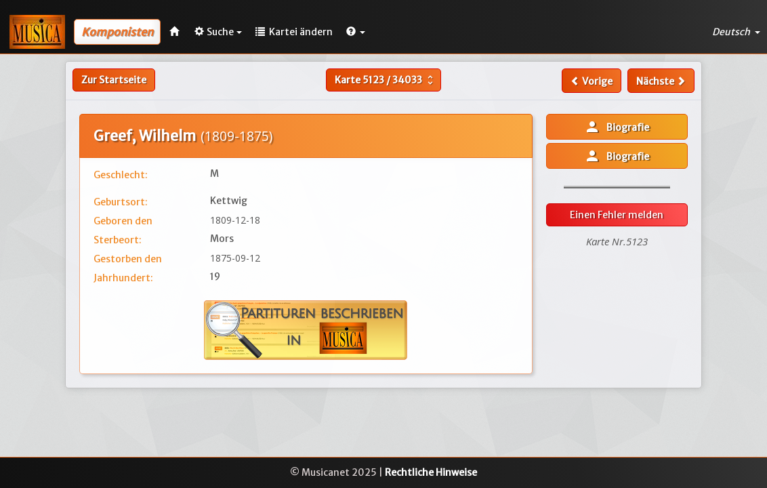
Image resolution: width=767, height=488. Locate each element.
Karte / (385, 80)
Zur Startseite (113, 80)
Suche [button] (218, 32)
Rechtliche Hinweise (431, 472)
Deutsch (736, 32)
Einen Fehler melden (616, 215)
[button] (355, 32)
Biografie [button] (616, 127)
